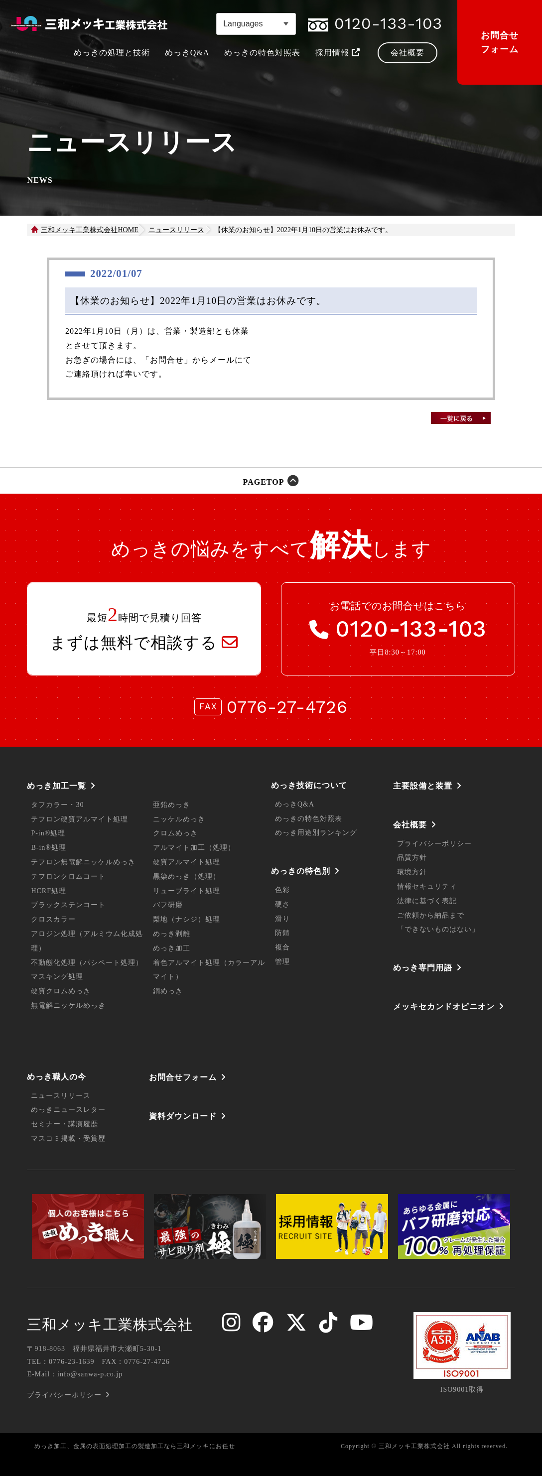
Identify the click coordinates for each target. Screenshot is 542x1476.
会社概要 (410, 824)
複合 (282, 947)
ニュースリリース (176, 230)
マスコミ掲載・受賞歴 (68, 1138)
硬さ (282, 904)
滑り (282, 919)
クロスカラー (53, 919)
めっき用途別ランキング (316, 832)
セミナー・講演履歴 (64, 1124)
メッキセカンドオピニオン (444, 1006)
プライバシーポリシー (434, 843)
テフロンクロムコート (68, 876)
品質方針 (412, 857)
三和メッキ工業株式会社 (110, 1325)
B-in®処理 (48, 847)
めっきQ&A (294, 804)
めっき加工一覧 (56, 786)
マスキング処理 (57, 976)
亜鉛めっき (171, 804)
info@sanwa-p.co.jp (90, 1374)
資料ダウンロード (183, 1116)
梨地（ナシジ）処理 (186, 919)
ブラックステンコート (68, 905)
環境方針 (412, 872)
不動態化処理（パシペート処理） (87, 962)
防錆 (282, 933)
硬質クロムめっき (61, 991)
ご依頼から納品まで (430, 915)
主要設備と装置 (422, 786)
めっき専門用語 (422, 967)
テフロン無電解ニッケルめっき (83, 862)
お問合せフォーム (500, 42)
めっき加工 (171, 948)
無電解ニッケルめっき (68, 1005)
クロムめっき (175, 833)
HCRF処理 (48, 891)
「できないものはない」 (438, 929)
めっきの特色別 (300, 871)
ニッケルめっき (179, 819)
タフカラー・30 (57, 804)
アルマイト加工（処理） (194, 847)
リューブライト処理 (186, 891)
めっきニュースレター (68, 1109)
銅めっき (168, 991)
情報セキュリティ (427, 886)
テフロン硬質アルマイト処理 (79, 819)
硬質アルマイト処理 (186, 862)
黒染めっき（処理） (186, 876)
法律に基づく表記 (427, 901)
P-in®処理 (48, 833)
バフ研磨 (168, 905)
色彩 (282, 890)
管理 (282, 961)
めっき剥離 (171, 934)
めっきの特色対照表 (308, 818)
